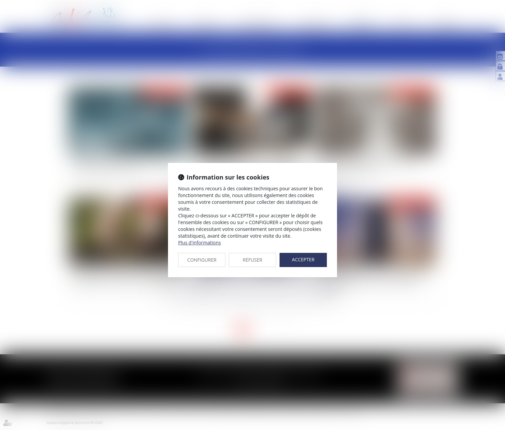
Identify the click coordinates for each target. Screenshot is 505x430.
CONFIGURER (202, 260)
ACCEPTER (303, 259)
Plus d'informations (199, 242)
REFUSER (252, 260)
